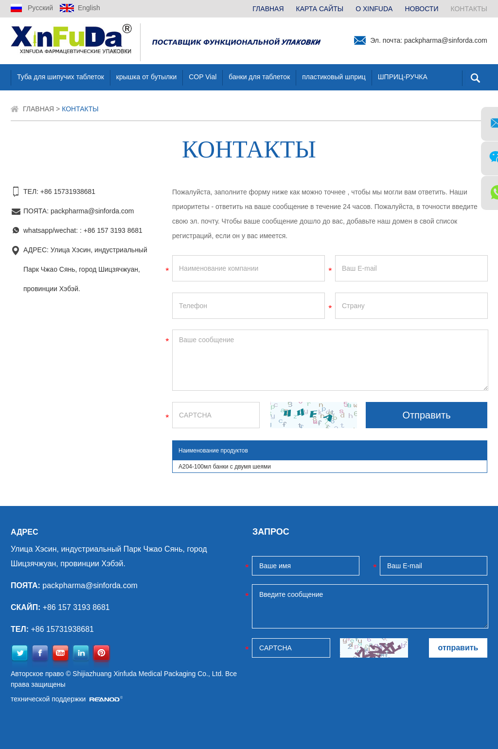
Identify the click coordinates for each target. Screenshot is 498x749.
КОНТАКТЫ (468, 9)
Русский (40, 8)
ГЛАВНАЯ (268, 9)
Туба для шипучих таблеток (60, 77)
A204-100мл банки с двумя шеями (224, 466)
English (89, 8)
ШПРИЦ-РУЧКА (402, 77)
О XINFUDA (374, 9)
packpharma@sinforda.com (445, 40)
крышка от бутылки (146, 77)
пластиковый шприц (333, 77)
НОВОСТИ (421, 9)
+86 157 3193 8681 (113, 230)
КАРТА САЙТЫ (320, 9)
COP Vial (202, 77)
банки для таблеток (259, 77)
